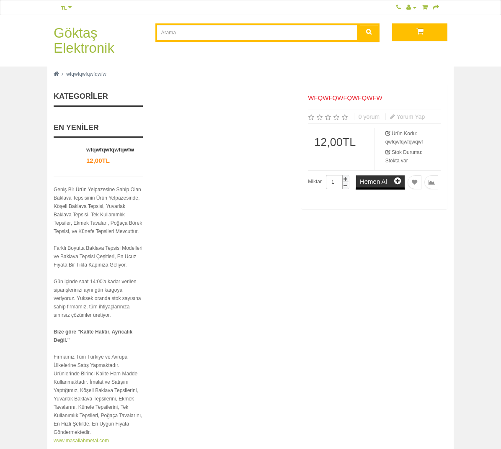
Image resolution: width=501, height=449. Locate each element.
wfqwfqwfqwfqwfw (86, 74)
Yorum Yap (407, 116)
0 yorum (369, 116)
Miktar (315, 182)
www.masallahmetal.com (81, 441)
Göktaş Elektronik (84, 40)
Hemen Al (380, 181)
